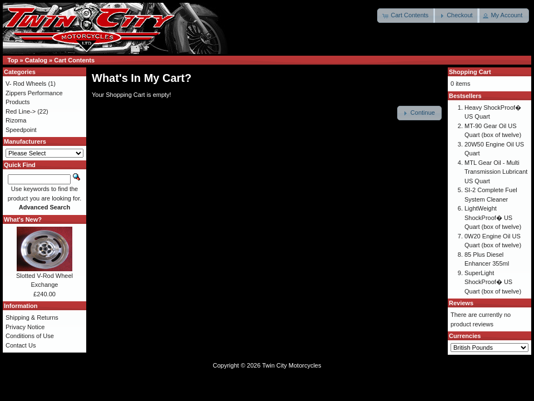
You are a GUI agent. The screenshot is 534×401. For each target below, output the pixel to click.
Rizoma (16, 120)
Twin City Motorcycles (291, 365)
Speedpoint (21, 129)
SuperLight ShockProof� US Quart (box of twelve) (492, 282)
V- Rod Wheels (26, 83)
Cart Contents (74, 60)
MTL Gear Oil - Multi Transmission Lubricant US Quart (495, 171)
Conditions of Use (30, 335)
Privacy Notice (25, 327)
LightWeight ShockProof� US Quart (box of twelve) (492, 217)
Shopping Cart (470, 72)
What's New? (23, 219)
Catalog (36, 60)
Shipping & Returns (32, 317)
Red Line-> (21, 111)
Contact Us (21, 345)
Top (12, 60)
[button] (406, 15)
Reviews (461, 303)
